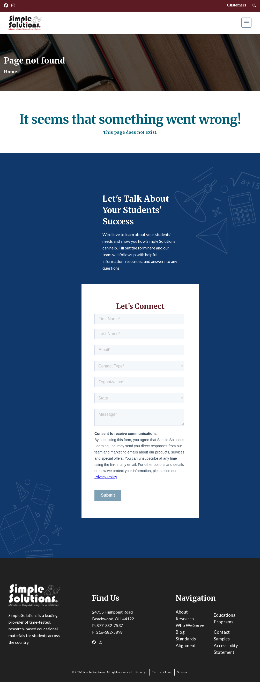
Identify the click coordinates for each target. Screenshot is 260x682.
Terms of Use (161, 672)
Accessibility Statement (226, 649)
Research (185, 618)
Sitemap (182, 672)
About (182, 612)
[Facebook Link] (6, 5)
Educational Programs (225, 618)
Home (10, 71)
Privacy (141, 672)
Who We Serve (190, 625)
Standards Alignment (186, 642)
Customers (236, 5)
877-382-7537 (109, 625)
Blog (180, 632)
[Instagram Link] (13, 5)
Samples (222, 638)
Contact (222, 632)
